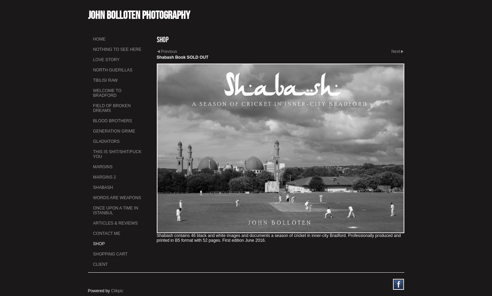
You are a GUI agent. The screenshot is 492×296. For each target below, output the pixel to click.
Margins (103, 166)
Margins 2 (104, 177)
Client (100, 264)
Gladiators (106, 141)
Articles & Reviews (115, 223)
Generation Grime (114, 131)
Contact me (106, 233)
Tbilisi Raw (105, 80)
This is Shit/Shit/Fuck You (117, 154)
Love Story (106, 59)
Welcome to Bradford (107, 93)
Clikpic (117, 290)
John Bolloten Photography (139, 15)
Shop (99, 243)
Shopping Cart (110, 254)
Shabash (103, 187)
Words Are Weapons (117, 197)
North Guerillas (113, 70)
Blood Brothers (112, 120)
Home (99, 39)
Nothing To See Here (117, 49)
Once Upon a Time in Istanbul (116, 210)
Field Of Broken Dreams (112, 108)
